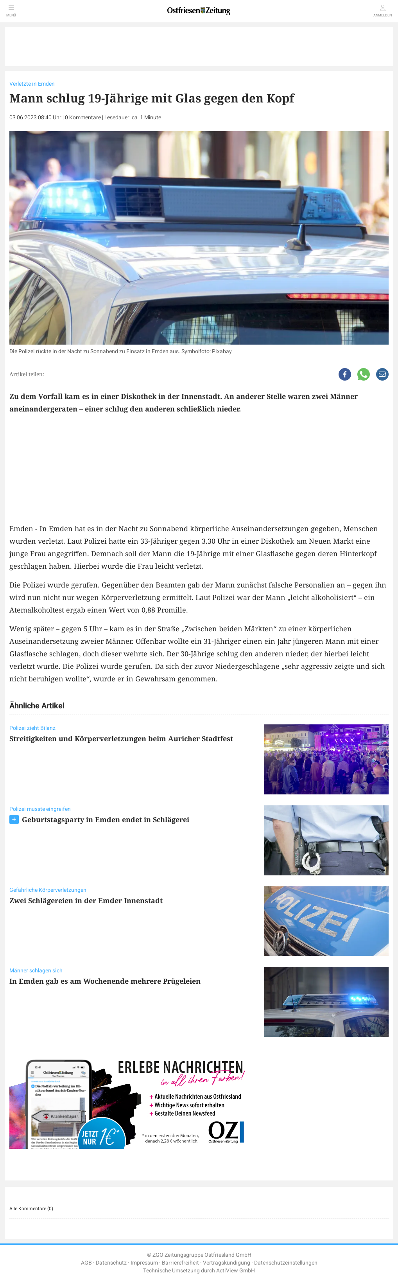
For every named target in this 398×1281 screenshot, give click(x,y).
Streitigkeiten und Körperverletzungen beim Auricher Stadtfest (121, 738)
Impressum (144, 1263)
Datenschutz (111, 1263)
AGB (86, 1263)
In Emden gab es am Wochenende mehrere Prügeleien (105, 981)
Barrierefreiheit (180, 1263)
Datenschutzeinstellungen (285, 1263)
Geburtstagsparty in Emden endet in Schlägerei (105, 819)
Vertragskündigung (226, 1263)
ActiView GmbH (235, 1271)
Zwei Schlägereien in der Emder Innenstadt (86, 900)
